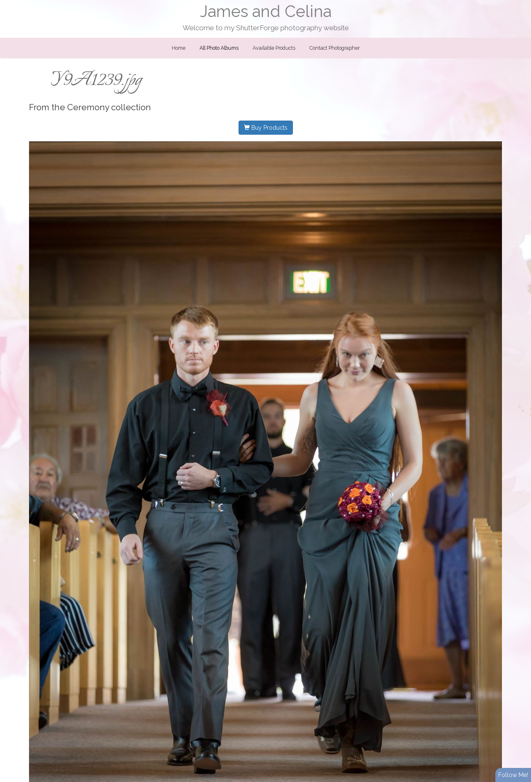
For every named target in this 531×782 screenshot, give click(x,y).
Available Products (274, 48)
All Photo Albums (219, 48)
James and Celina (265, 11)
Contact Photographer (334, 48)
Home (178, 48)
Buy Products (265, 127)
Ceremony (88, 107)
